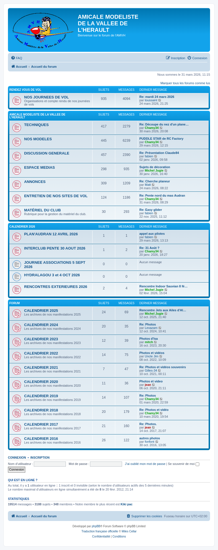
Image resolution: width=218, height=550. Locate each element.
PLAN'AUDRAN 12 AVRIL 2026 (51, 234)
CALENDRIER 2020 (41, 382)
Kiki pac (127, 504)
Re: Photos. (148, 424)
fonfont (149, 441)
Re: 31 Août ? (149, 248)
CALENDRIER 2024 (41, 325)
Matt (148, 184)
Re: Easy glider (150, 209)
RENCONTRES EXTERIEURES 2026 (55, 287)
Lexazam (151, 327)
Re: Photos (147, 324)
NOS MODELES (38, 139)
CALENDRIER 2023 (41, 339)
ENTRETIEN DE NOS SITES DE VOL (56, 196)
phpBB (96, 526)
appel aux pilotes (152, 233)
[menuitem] (16, 58)
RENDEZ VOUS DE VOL (25, 89)
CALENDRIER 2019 (41, 396)
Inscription (40, 457)
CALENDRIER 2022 (41, 353)
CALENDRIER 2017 (41, 424)
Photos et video (151, 381)
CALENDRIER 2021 (41, 367)
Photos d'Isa (148, 338)
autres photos (149, 438)
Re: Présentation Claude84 (159, 153)
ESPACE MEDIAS (39, 167)
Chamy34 (152, 127)
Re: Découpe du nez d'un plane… (164, 124)
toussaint (151, 100)
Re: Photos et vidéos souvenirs (162, 367)
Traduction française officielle (99, 531)
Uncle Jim (151, 356)
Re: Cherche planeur (154, 181)
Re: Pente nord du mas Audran (162, 195)
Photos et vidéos (151, 353)
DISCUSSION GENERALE (46, 153)
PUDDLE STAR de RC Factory (161, 138)
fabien (149, 156)
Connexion (17, 457)
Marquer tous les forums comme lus (185, 83)
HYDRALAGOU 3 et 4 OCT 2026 (52, 275)
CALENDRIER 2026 (22, 226)
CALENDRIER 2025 (41, 310)
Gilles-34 (151, 370)
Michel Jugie (154, 170)
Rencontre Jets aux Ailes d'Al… (162, 310)
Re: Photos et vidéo (154, 409)
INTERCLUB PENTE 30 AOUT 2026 (54, 248)
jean (148, 384)
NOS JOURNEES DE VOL (46, 97)
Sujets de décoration (154, 167)
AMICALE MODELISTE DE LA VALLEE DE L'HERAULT (37, 116)
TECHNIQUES (36, 125)
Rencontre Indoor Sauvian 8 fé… (163, 286)
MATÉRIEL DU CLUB (42, 210)
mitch (149, 342)
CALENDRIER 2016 (41, 438)
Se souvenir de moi (183, 463)
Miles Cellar (129, 531)
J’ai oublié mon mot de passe (145, 463)
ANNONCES (34, 182)
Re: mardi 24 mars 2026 (156, 96)
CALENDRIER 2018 (41, 410)
